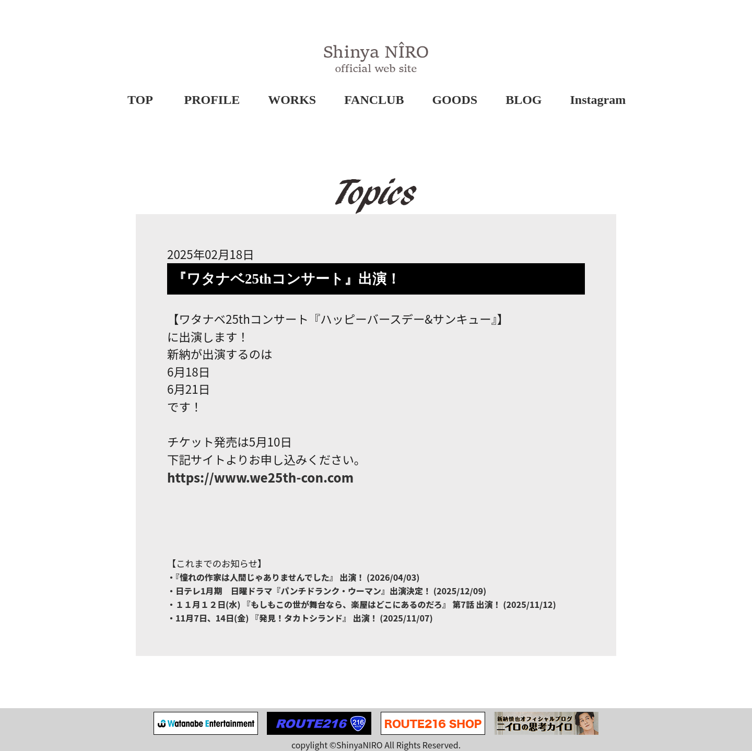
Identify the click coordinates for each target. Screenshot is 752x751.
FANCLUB (374, 100)
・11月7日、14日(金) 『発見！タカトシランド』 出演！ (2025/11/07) (300, 618)
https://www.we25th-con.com (260, 477)
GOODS (454, 100)
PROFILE (212, 100)
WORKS (292, 100)
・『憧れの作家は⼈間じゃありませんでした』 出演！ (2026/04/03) (293, 577)
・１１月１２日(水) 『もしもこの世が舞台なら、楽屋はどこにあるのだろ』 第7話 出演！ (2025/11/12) (361, 604)
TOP (140, 100)
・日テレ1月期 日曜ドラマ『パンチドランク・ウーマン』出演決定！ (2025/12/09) (326, 590)
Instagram (598, 100)
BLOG (524, 100)
